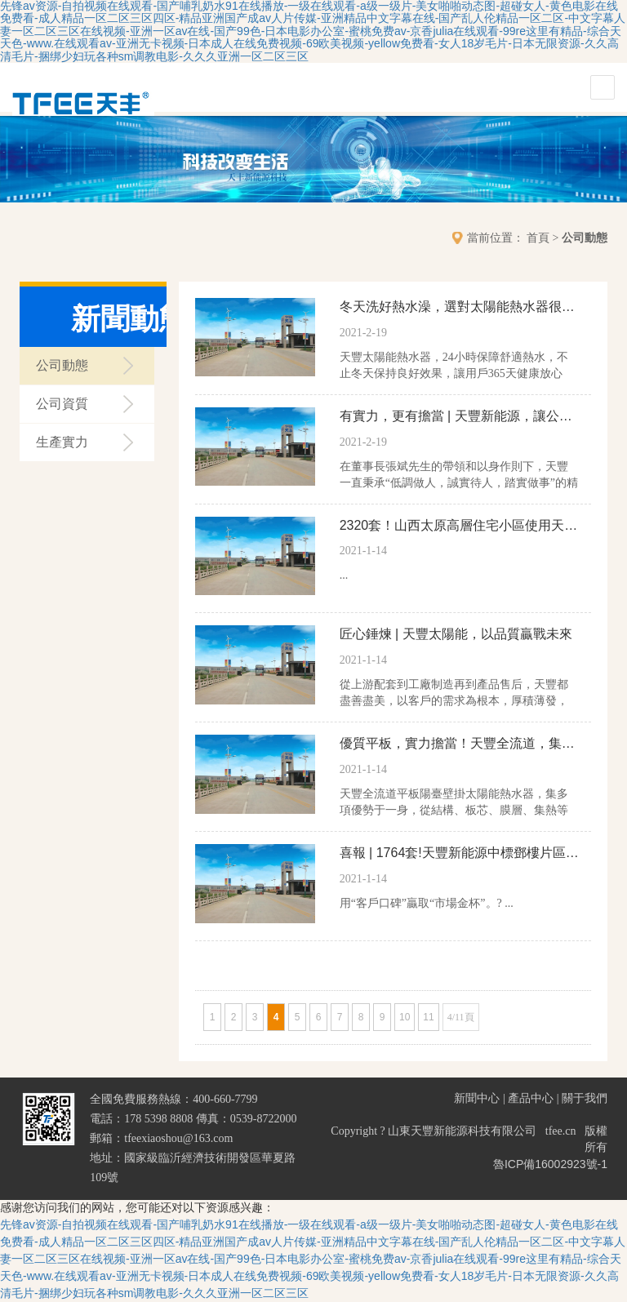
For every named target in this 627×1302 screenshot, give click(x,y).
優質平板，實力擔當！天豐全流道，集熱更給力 (459, 743)
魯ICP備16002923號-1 (550, 1164)
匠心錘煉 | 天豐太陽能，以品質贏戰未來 (456, 634)
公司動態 (584, 237)
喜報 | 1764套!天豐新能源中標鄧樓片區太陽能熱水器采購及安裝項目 (459, 853)
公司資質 (62, 404)
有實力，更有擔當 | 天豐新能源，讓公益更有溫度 (459, 416)
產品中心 (531, 1097)
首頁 (538, 237)
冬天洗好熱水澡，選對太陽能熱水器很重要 (459, 306)
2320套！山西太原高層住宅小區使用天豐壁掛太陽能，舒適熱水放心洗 (459, 525)
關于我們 (584, 1097)
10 (404, 1017)
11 (428, 1017)
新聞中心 (477, 1097)
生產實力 (62, 442)
